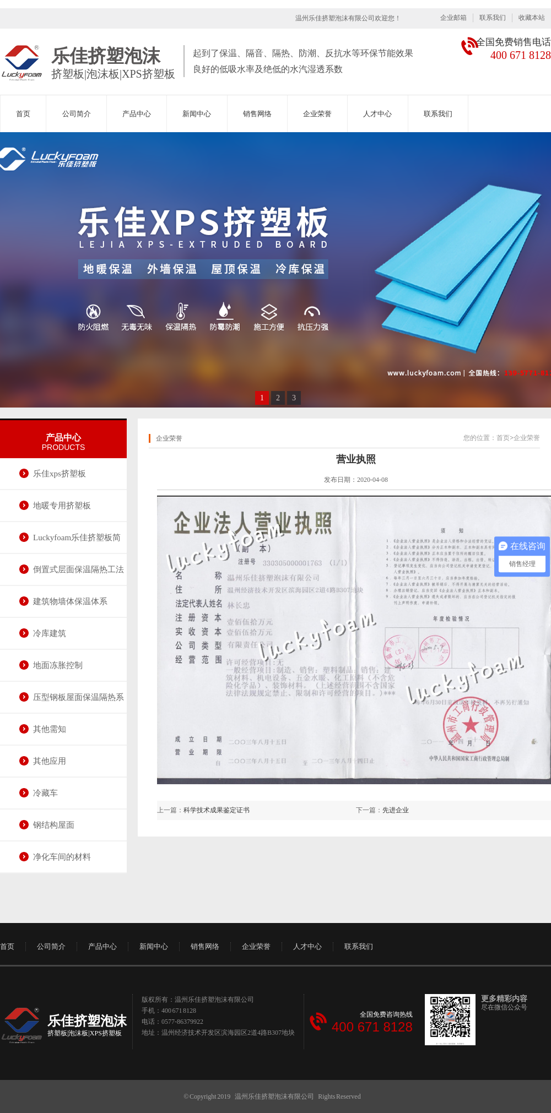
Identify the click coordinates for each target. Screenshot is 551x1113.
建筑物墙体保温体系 (70, 601)
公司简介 (76, 114)
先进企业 (395, 810)
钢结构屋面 (53, 825)
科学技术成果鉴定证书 (216, 810)
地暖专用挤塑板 (62, 505)
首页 (23, 114)
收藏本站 (531, 17)
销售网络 (257, 114)
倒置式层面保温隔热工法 (78, 569)
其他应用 (49, 761)
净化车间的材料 (62, 857)
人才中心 (377, 114)
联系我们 (492, 17)
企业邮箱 (453, 17)
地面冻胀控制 (58, 665)
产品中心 (136, 114)
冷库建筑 (49, 633)
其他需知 (49, 729)
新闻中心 (196, 114)
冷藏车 (45, 793)
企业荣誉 (317, 114)
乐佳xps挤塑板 (59, 473)
